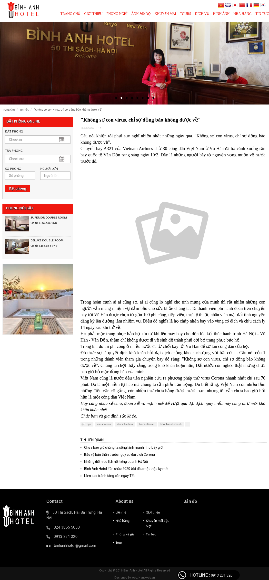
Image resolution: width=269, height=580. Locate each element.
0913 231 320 (66, 536)
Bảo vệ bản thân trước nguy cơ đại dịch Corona (119, 454)
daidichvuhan (125, 424)
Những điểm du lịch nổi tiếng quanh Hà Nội (116, 462)
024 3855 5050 (67, 527)
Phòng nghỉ (117, 14)
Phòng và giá (125, 534)
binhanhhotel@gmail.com (75, 545)
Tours (185, 14)
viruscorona (104, 424)
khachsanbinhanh (170, 424)
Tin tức (262, 14)
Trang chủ (70, 14)
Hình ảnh (221, 14)
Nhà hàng (242, 14)
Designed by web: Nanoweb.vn (134, 577)
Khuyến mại (165, 14)
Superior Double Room (48, 217)
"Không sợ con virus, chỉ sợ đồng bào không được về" (68, 109)
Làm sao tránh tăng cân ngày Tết (109, 476)
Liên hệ (121, 512)
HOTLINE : (199, 575)
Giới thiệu (93, 14)
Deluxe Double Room (46, 240)
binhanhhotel (146, 424)
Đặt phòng (17, 188)
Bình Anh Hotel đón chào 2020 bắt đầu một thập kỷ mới (126, 469)
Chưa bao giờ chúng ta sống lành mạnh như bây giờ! (123, 447)
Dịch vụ (202, 14)
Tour (119, 543)
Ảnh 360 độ (140, 14)
